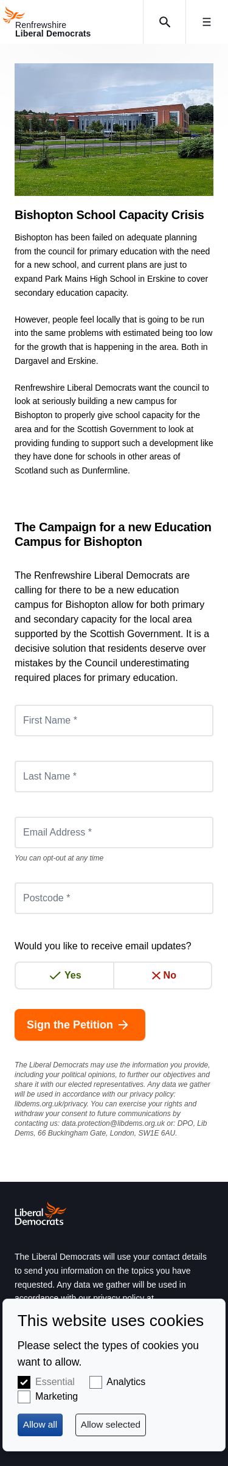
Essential (55, 1382)
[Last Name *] (114, 776)
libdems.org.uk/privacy (51, 1104)
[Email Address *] (114, 832)
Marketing (56, 1396)
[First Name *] (114, 720)
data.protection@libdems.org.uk (113, 1123)
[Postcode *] (114, 898)
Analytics (125, 1382)
